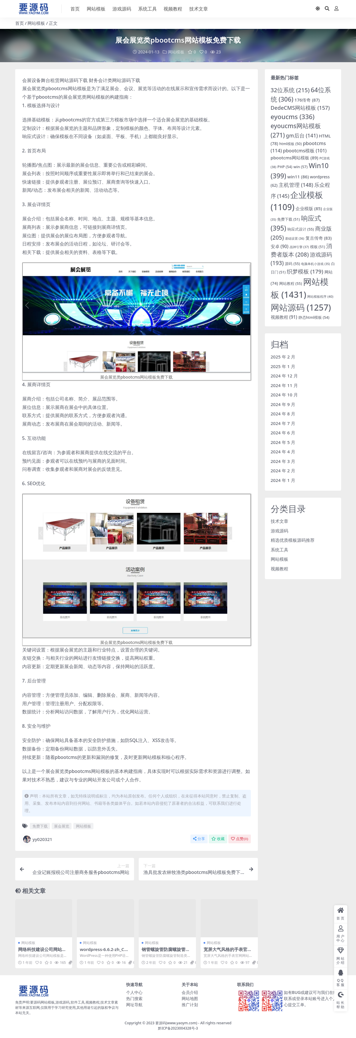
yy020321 (37, 839)
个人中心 (134, 992)
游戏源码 (279, 530)
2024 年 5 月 (283, 442)
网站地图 (190, 998)
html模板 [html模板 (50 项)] (290, 143)
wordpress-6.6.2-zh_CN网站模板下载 (104, 951)
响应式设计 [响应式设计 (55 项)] (300, 228)
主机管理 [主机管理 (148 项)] (296, 184)
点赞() (239, 839)
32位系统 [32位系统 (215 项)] (290, 90)
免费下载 (40, 826)
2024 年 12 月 (284, 376)
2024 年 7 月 (283, 423)
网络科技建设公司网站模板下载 (42, 951)
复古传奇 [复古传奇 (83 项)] (318, 238)
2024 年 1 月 (283, 480)
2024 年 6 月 (283, 433)
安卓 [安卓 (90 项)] (280, 246)
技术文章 (279, 521)
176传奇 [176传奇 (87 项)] (307, 100)
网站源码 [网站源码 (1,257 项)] (301, 307)
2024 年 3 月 (283, 461)
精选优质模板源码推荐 (293, 540)
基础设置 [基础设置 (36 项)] (294, 238)
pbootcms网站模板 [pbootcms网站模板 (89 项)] (294, 157)
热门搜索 (134, 998)
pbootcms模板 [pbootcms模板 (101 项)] (305, 150)
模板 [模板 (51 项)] (317, 246)
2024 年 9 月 (283, 404)
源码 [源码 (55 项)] (292, 263)
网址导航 (134, 1004)
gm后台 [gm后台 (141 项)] (302, 135)
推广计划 (190, 1004)
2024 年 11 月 (284, 385)
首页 (19, 23)
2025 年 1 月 (283, 366)
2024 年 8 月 (283, 414)
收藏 (218, 839)
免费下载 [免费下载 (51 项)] (288, 219)
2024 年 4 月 (283, 451)
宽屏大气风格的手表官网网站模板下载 (228, 951)
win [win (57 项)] (301, 166)
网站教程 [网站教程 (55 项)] (290, 283)
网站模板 (36, 23)
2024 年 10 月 (284, 395)
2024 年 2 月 (283, 470)
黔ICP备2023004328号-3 (178, 1027)
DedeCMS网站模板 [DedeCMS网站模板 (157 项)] (300, 107)
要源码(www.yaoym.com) (176, 1022)
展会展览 (61, 826)
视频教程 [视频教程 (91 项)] (284, 317)
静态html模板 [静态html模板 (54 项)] (313, 317)
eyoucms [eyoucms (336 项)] (293, 116)
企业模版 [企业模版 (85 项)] (309, 208)
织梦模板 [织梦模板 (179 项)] (305, 271)
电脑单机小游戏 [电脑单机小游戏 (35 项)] (315, 264)
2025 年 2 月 (283, 357)
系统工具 (279, 549)
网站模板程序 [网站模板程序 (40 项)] (320, 296)
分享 (199, 839)
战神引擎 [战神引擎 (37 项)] (299, 247)
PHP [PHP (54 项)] (284, 166)
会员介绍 (190, 992)
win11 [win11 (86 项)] (298, 176)
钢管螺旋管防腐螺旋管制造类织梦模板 (166, 951)
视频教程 (279, 568)
